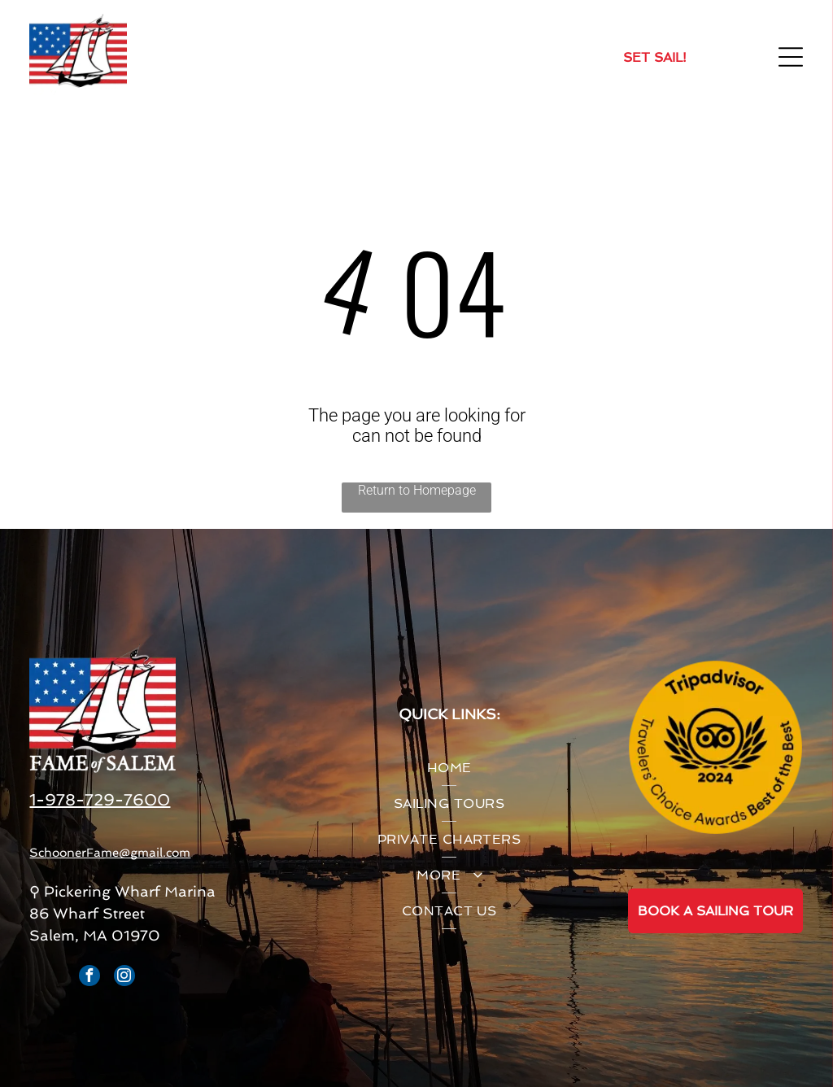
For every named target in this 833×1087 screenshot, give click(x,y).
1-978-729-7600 (99, 800)
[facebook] (89, 977)
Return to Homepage (417, 490)
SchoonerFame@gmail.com (109, 852)
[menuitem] (449, 768)
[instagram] (124, 977)
